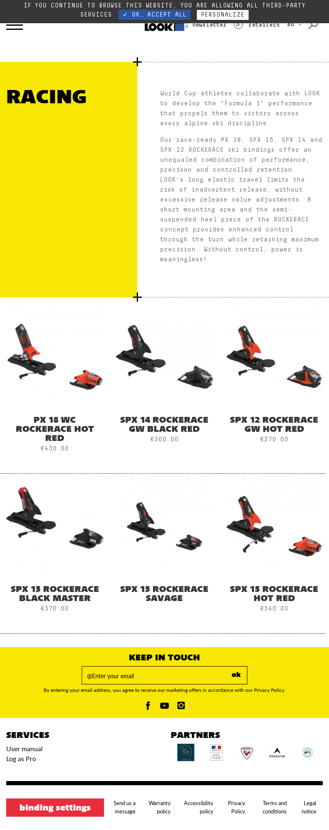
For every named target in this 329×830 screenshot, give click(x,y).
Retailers (256, 24)
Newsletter (202, 24)
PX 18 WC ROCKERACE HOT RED (55, 429)
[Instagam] (181, 708)
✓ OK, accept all (154, 15)
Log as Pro (21, 758)
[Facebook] (148, 708)
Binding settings (55, 808)
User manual (24, 748)
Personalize (222, 15)
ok (236, 675)
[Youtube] (164, 708)
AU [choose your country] (294, 24)
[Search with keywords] (313, 24)
